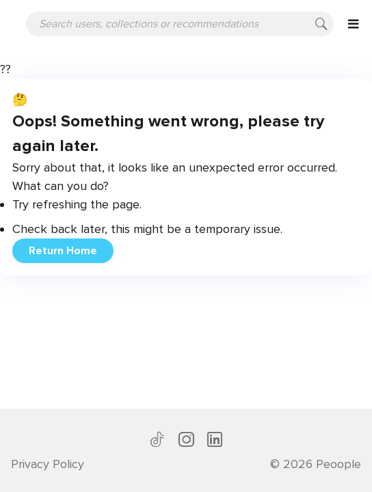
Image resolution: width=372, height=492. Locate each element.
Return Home (63, 251)
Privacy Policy (47, 464)
